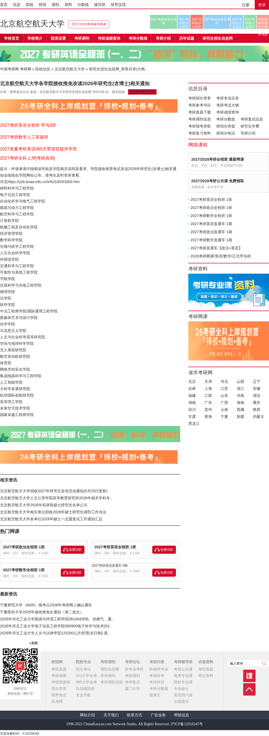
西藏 (240, 409)
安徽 (256, 388)
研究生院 (118, 4)
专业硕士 (181, 688)
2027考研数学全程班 (197, 23)
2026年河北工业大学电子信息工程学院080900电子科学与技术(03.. (55, 626)
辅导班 (99, 4)
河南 (240, 395)
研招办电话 (225, 133)
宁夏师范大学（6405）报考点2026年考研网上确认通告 (46, 605)
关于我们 (111, 715)
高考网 (57, 701)
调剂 (55, 4)
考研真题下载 (199, 112)
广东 (208, 402)
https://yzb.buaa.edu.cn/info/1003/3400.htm (44, 182)
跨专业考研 (134, 669)
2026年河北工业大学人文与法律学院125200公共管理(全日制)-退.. (55, 633)
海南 (240, 402)
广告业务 (158, 715)
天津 (208, 381)
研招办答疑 (225, 126)
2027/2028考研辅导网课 (89, 24)
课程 (249, 676)
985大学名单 (86, 682)
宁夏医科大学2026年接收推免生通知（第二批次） (42, 612)
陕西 (256, 409)
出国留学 (181, 701)
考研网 (25, 69)
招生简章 (58, 688)
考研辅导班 (183, 662)
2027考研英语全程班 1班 (115, 547)
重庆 (256, 402)
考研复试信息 (251, 119)
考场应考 (156, 675)
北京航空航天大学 (32, 23)
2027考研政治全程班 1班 (24, 547)
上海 (208, 388)
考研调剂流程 (111, 682)
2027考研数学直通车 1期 (211, 240)
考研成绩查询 (227, 112)
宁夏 (224, 416)
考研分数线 (225, 119)
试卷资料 (205, 662)
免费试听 (75, 550)
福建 (192, 395)
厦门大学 (132, 688)
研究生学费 (249, 126)
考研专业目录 (227, 98)
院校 (29, 4)
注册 (245, 5)
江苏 (224, 388)
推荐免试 (58, 695)
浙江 (240, 388)
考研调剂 (81, 38)
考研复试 (132, 682)
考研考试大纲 (227, 105)
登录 (262, 5)
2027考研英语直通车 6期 (110, 566)
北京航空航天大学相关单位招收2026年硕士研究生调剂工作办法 (53, 512)
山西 (240, 381)
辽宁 (256, 381)
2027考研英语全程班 (163, 21)
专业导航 (83, 695)
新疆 (240, 416)
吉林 (192, 388)
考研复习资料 (199, 133)
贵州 (208, 409)
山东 (224, 395)
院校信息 (42, 69)
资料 (68, 4)
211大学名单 (86, 675)
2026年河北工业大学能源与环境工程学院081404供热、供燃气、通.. (57, 619)
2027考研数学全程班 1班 (24, 570)
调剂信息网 (109, 669)
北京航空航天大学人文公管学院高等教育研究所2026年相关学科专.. (56, 498)
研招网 (57, 662)
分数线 (83, 4)
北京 (192, 381)
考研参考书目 (199, 105)
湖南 (192, 402)
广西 (224, 402)
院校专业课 (183, 682)
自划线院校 (85, 688)
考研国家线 (60, 682)
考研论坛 (132, 662)
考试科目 (156, 682)
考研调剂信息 (199, 119)
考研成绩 (58, 675)
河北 (224, 381)
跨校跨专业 (158, 669)
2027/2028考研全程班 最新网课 (217, 159)
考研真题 (58, 669)
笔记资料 (205, 675)
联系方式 (134, 715)
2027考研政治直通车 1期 (211, 232)
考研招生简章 (199, 98)
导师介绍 (163, 38)
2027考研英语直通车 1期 (211, 224)
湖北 (256, 395)
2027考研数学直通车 (250, 23)
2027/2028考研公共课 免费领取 (217, 181)
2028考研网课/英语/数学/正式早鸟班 (262, 23)
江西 (208, 395)
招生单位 (83, 669)
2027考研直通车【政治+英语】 (216, 248)
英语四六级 (183, 695)
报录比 (155, 695)
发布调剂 (107, 675)
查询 (264, 663)
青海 (208, 416)
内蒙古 (258, 416)
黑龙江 (194, 423)
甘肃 (192, 416)
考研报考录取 (199, 126)
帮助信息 (181, 715)
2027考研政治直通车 (237, 23)
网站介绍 (87, 715)
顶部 (249, 689)
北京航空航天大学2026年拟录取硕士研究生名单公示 (43, 505)
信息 (16, 4)
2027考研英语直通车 (217, 21)
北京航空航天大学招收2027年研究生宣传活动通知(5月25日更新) (54, 491)
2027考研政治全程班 (184, 23)
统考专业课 (183, 675)
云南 (224, 409)
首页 (4, 4)
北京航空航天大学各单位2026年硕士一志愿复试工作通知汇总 (51, 519)
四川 (192, 409)
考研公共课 (183, 669)
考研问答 (156, 662)
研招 (42, 4)
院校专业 (83, 662)
